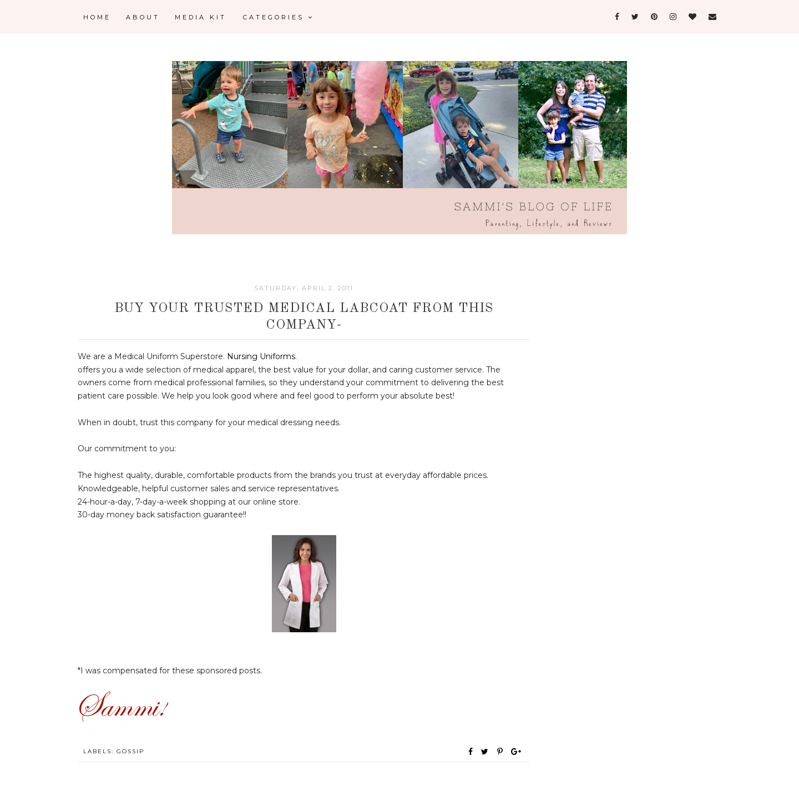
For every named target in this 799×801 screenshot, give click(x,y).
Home (97, 17)
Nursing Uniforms (261, 356)
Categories (278, 17)
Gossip (130, 751)
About (143, 17)
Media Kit (200, 17)
